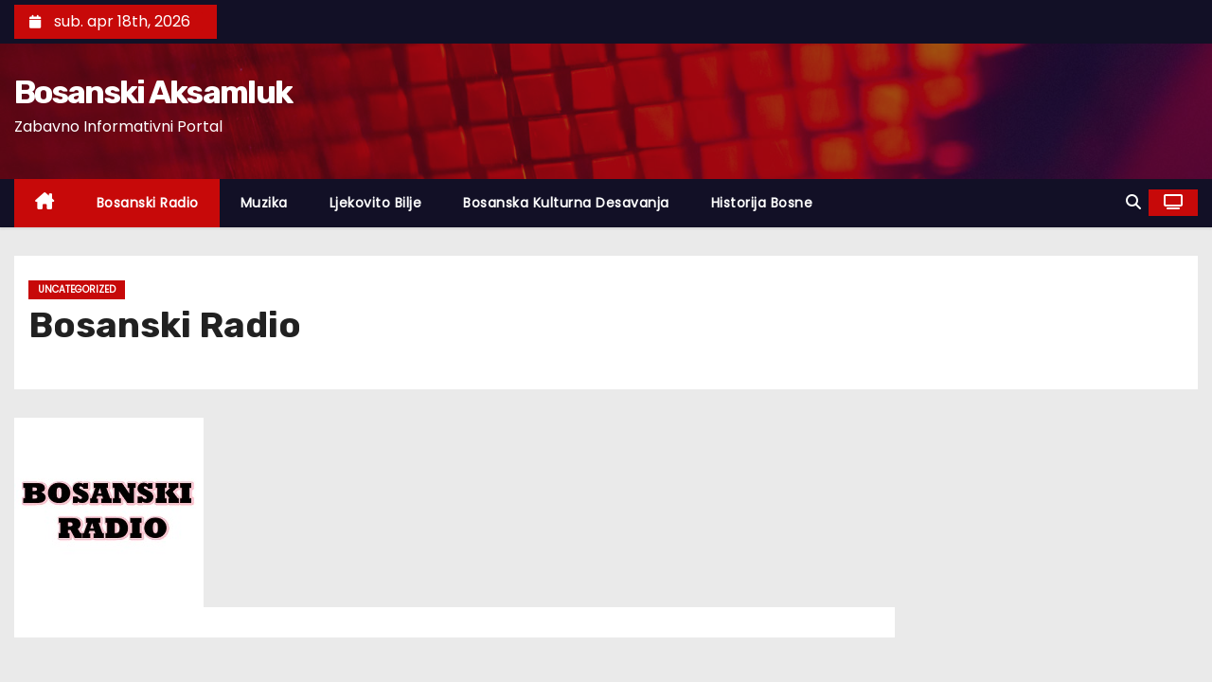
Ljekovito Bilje (376, 202)
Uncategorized (77, 289)
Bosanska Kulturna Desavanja (566, 202)
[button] (1133, 202)
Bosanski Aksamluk (153, 92)
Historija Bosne (762, 202)
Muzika (264, 202)
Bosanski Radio (148, 202)
